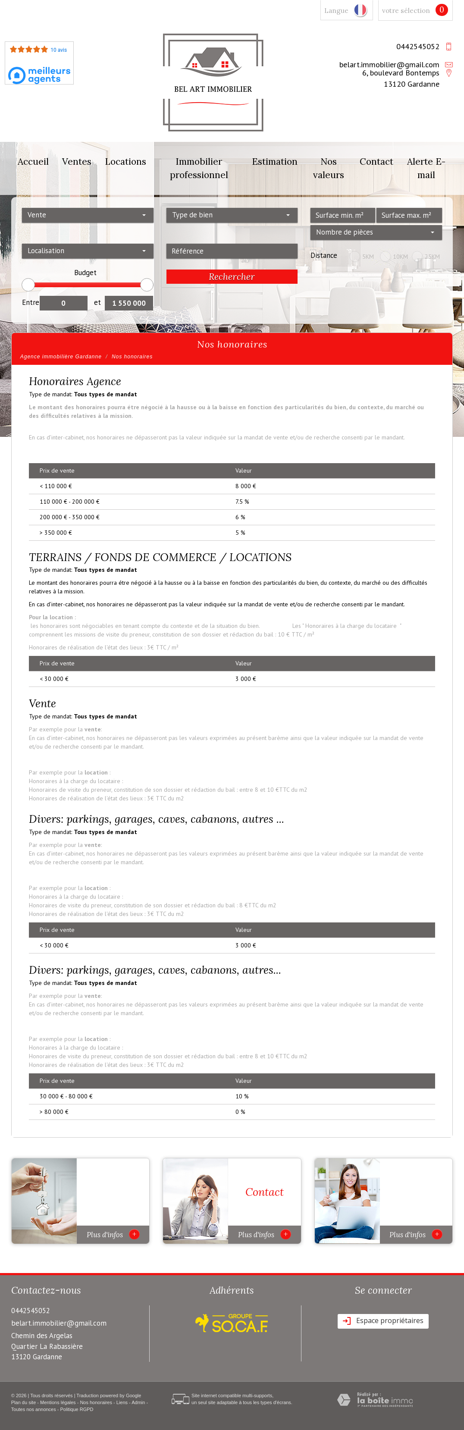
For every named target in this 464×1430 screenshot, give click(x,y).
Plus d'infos (113, 1234)
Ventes (76, 161)
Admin (138, 1402)
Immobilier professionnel (199, 168)
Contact (376, 161)
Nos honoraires (96, 1402)
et (97, 302)
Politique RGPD (77, 1409)
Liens (122, 1402)
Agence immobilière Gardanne (61, 357)
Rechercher (232, 276)
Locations (125, 161)
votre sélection (406, 10)
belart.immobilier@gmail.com (389, 64)
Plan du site (23, 1402)
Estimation (275, 161)
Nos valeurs (328, 168)
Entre (30, 302)
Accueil (33, 161)
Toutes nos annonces (33, 1409)
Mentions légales (58, 1402)
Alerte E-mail (426, 168)
